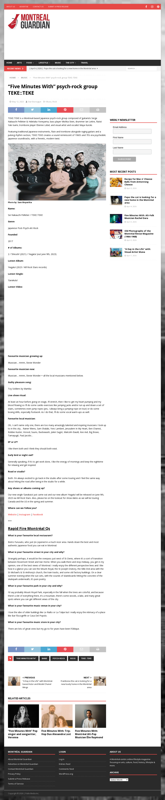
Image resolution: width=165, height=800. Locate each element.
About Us (10, 6)
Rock (54, 101)
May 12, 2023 (18, 101)
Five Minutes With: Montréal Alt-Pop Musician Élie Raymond (89, 734)
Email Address (120, 127)
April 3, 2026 (131, 221)
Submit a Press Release (58, 6)
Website (12, 514)
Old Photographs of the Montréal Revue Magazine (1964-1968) (138, 233)
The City (70, 62)
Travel (84, 62)
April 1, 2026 (131, 255)
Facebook (38, 514)
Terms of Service (16, 783)
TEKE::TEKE (86, 658)
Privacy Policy (14, 773)
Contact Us (38, 6)
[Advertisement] (111, 33)
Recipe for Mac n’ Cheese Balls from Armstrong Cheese (138, 181)
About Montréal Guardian (20, 759)
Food (29, 62)
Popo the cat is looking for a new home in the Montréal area (140, 199)
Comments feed (66, 768)
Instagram (24, 514)
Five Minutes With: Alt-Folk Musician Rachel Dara (139, 216)
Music (58, 62)
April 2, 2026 (131, 240)
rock (73, 658)
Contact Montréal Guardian (20, 768)
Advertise (23, 6)
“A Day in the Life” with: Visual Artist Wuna (137, 250)
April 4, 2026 (131, 206)
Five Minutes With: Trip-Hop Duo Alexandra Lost (56, 732)
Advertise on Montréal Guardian (23, 763)
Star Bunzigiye (34, 101)
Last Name (118, 147)
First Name (118, 137)
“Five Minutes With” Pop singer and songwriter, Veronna (22, 734)
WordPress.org (66, 773)
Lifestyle (43, 62)
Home (9, 62)
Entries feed (64, 763)
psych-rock (59, 658)
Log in (61, 759)
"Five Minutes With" (26, 658)
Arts (19, 62)
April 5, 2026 (131, 188)
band (44, 658)
